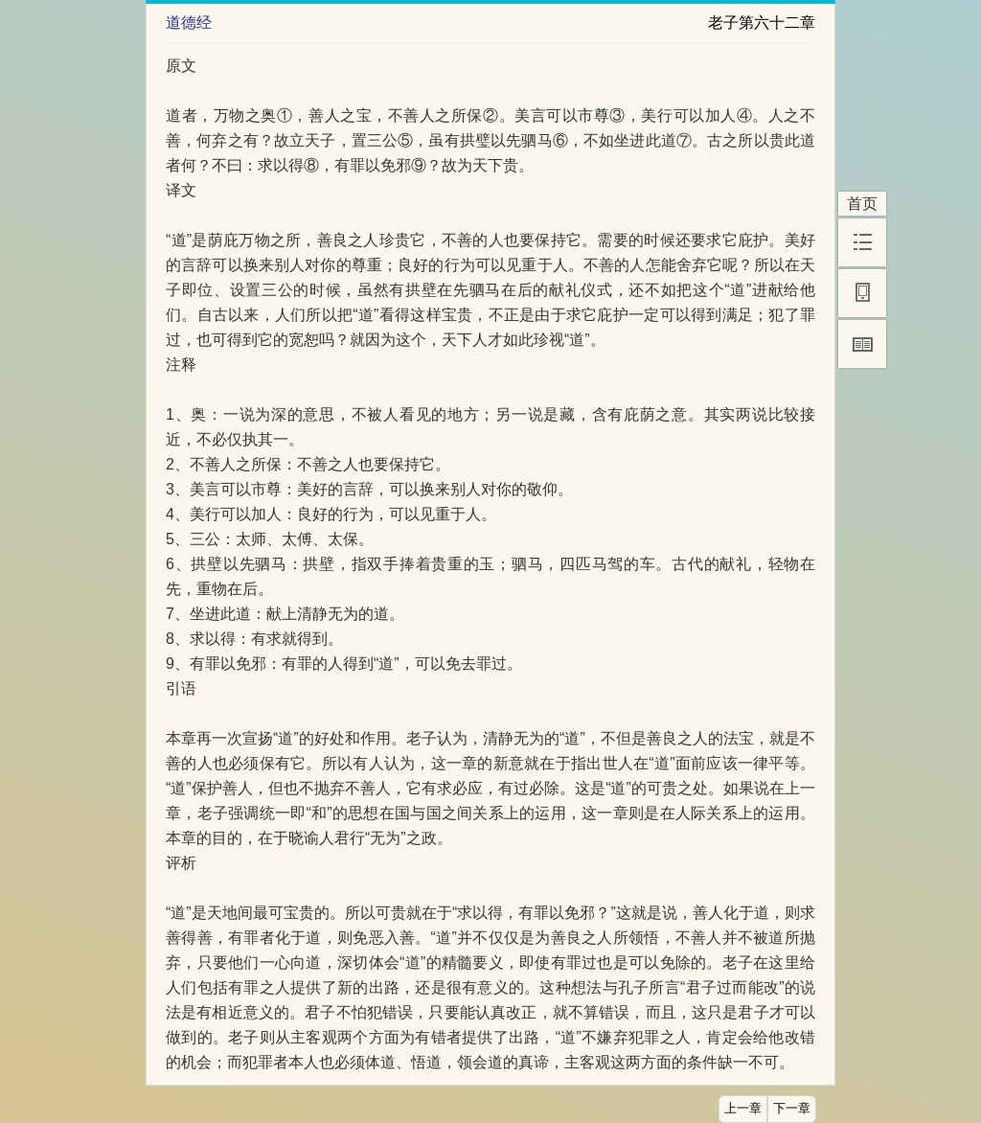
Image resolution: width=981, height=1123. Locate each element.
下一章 (791, 1108)
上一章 (743, 1108)
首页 (862, 203)
